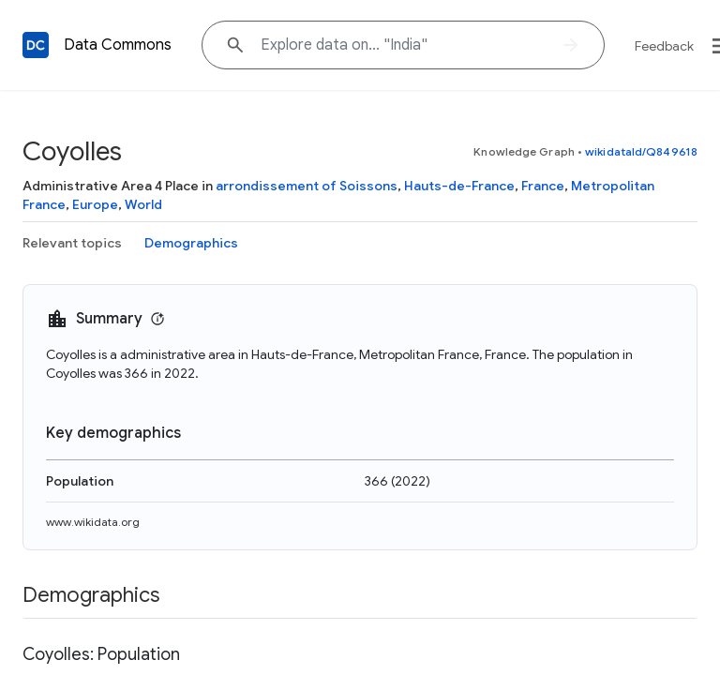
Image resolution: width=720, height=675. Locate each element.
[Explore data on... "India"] (403, 45)
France (542, 185)
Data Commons (118, 45)
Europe (95, 204)
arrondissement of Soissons (307, 185)
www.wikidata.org (93, 522)
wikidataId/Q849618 (641, 151)
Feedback (664, 46)
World (143, 204)
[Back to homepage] (35, 45)
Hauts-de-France (459, 185)
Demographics (191, 242)
